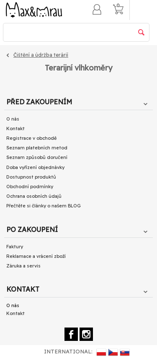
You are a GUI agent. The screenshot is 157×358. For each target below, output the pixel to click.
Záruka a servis (23, 266)
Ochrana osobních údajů (34, 196)
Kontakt (15, 128)
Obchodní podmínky (29, 186)
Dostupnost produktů (31, 177)
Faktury (14, 247)
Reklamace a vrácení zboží (36, 256)
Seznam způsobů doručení (36, 157)
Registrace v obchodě (31, 138)
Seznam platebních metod (36, 148)
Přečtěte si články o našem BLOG (43, 206)
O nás (12, 119)
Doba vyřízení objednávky (35, 167)
